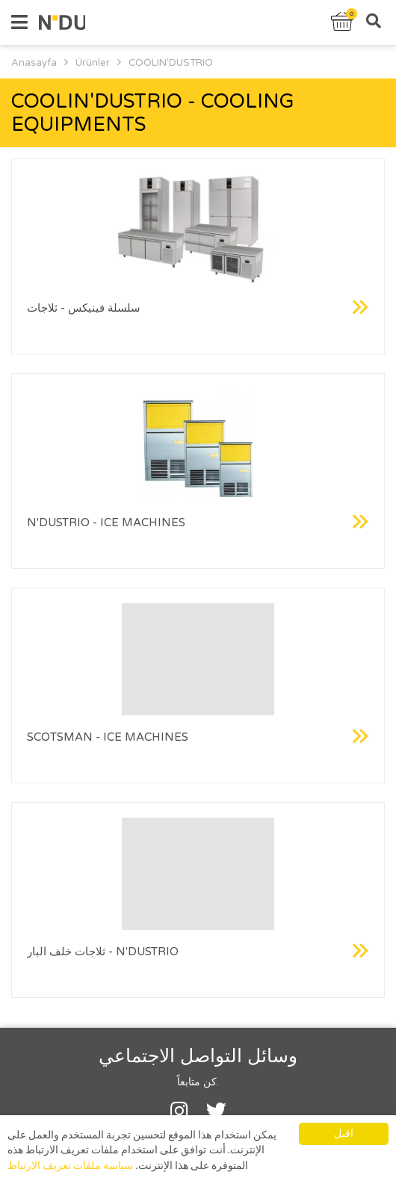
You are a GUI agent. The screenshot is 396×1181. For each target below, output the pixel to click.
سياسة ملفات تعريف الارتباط (70, 1167)
